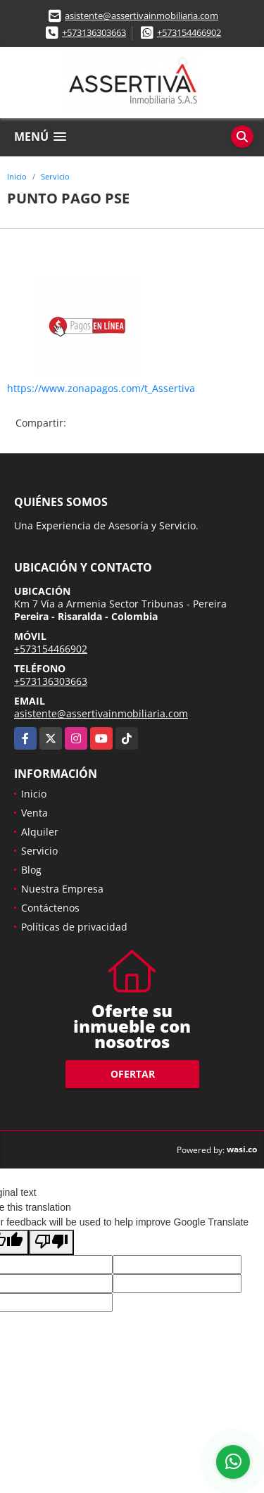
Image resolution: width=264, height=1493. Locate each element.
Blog (31, 869)
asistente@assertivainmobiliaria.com (141, 15)
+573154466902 (189, 32)
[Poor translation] (51, 1242)
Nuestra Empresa (62, 888)
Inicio (17, 176)
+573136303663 (94, 32)
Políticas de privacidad (74, 926)
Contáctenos (50, 907)
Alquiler (39, 831)
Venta (34, 812)
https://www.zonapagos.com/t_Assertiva (101, 388)
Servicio (55, 176)
